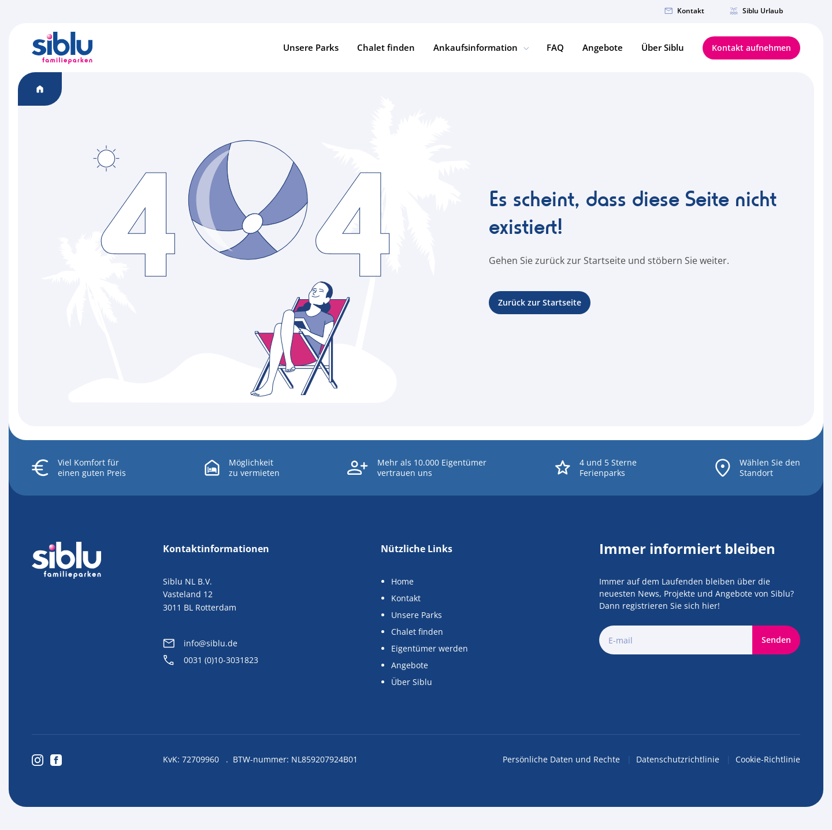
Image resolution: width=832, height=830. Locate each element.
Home (402, 581)
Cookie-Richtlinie (768, 759)
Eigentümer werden (429, 648)
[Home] (62, 48)
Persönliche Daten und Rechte (562, 759)
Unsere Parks (311, 47)
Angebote (602, 47)
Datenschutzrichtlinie (679, 759)
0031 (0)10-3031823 (210, 659)
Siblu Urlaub (756, 11)
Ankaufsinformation (480, 47)
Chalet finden (386, 47)
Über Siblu (662, 47)
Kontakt (684, 11)
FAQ (555, 47)
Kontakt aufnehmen (751, 47)
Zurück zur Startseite (539, 302)
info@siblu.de (200, 643)
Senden (776, 639)
